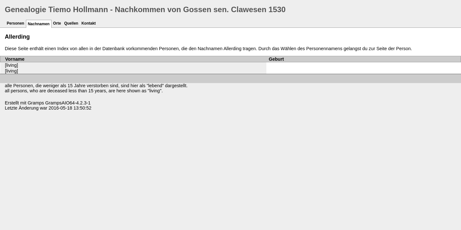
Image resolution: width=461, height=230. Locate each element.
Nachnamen (39, 24)
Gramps (36, 102)
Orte (57, 23)
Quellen (71, 23)
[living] (11, 65)
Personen (15, 23)
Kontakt (88, 23)
